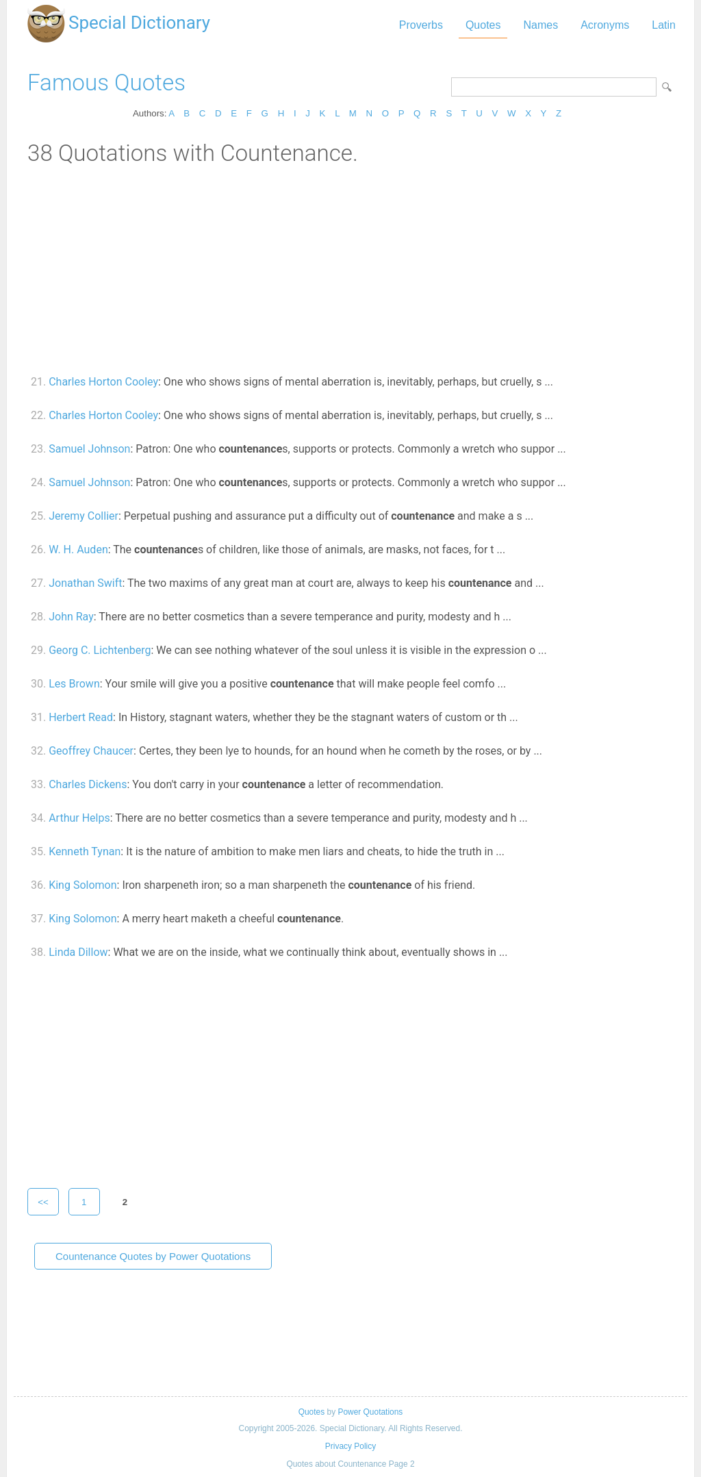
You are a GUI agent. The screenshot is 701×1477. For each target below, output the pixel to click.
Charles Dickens (88, 784)
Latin (664, 25)
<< (43, 1202)
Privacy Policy (350, 1446)
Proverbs (421, 25)
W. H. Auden (78, 549)
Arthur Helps (79, 817)
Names (540, 25)
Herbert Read (81, 717)
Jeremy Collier (83, 515)
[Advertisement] (350, 269)
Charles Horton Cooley (103, 381)
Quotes (483, 25)
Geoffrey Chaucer (91, 750)
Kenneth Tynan (84, 851)
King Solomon (82, 885)
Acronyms (605, 25)
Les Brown (74, 683)
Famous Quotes (106, 82)
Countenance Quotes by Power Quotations (153, 1256)
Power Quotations (370, 1412)
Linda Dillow (78, 952)
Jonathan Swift (85, 583)
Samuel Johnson (89, 448)
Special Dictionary (139, 22)
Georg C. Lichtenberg (100, 650)
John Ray (71, 616)
